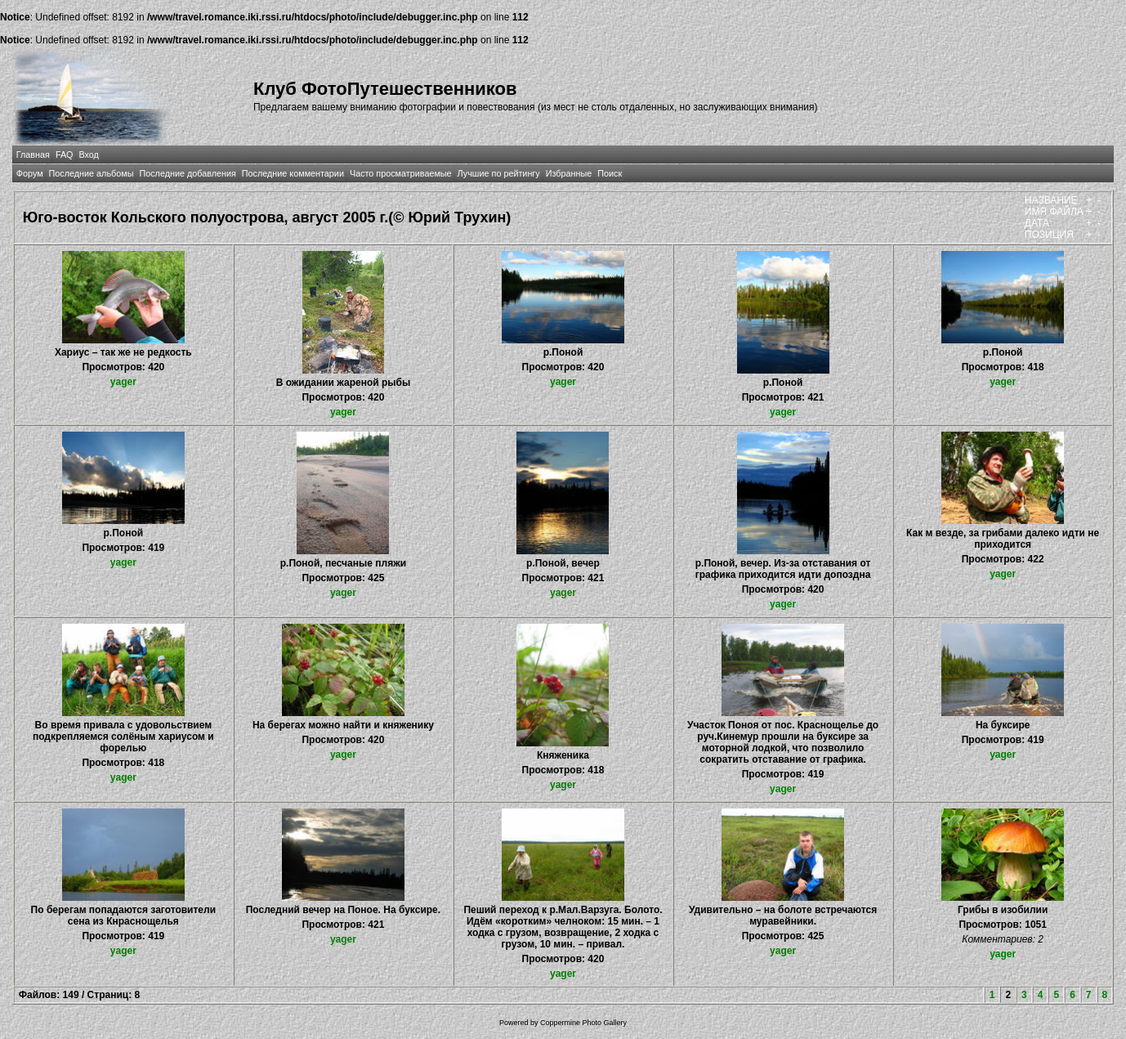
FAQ (65, 154)
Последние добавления (187, 173)
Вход (89, 154)
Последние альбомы (91, 173)
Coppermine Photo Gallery (583, 1023)
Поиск (609, 173)
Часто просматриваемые (401, 173)
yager (123, 381)
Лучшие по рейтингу (499, 173)
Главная (33, 154)
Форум (29, 173)
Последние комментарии (293, 173)
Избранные (569, 173)
